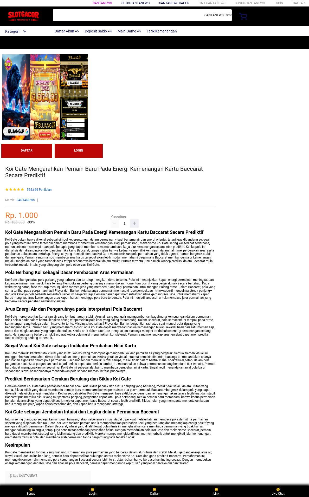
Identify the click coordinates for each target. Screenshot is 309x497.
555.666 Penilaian (39, 190)
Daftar (154, 491)
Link (216, 491)
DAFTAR (299, 3)
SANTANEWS (102, 3)
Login (93, 491)
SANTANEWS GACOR (174, 3)
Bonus (31, 491)
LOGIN (278, 3)
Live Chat (278, 491)
